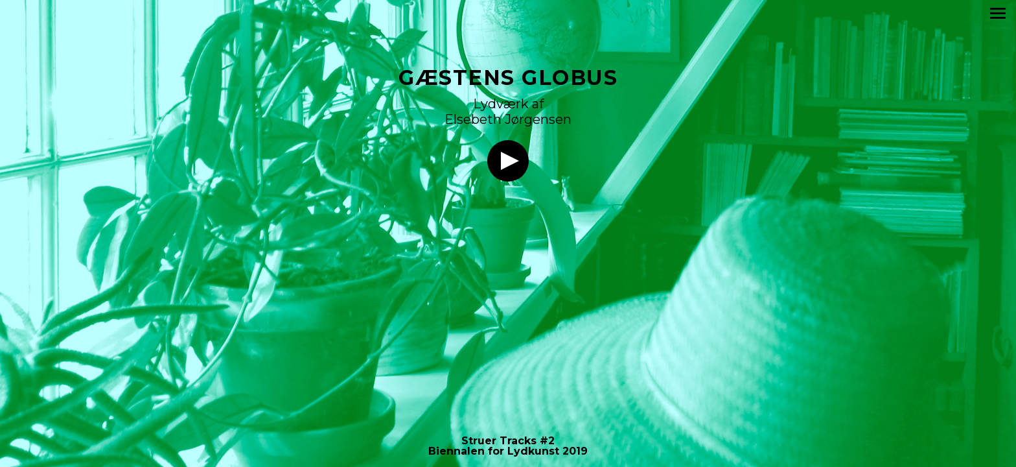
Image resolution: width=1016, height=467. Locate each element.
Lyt (508, 161)
